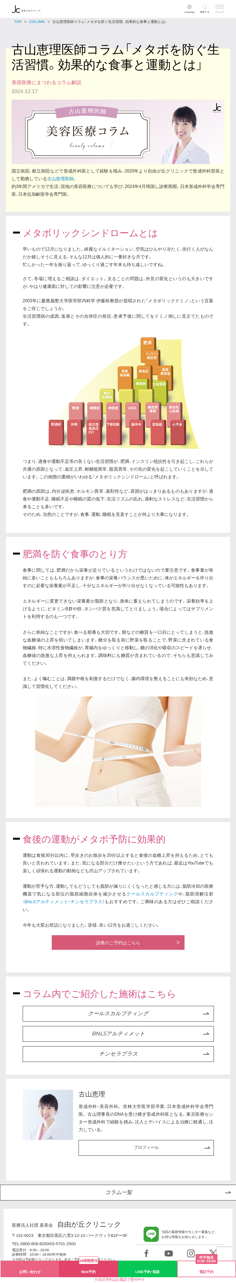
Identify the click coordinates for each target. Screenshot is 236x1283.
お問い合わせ (30, 1271)
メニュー (220, 11)
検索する (205, 11)
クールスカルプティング (152, 893)
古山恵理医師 (60, 178)
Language (189, 11)
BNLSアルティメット (46, 901)
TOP (18, 21)
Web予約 (88, 1267)
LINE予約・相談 (147, 1271)
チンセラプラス (87, 901)
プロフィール (146, 1148)
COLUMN (37, 21)
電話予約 (206, 1267)
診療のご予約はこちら (118, 942)
